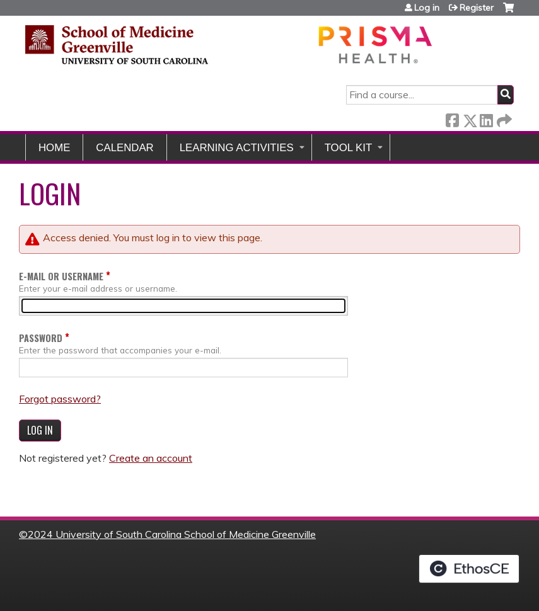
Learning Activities (237, 148)
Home (54, 148)
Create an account (150, 458)
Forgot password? (60, 398)
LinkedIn (486, 118)
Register (477, 7)
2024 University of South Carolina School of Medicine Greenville (172, 534)
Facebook (452, 118)
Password (40, 338)
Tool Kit (349, 148)
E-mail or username (61, 276)
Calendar (124, 148)
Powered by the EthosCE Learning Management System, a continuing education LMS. (469, 569)
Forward (503, 118)
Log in (426, 7)
